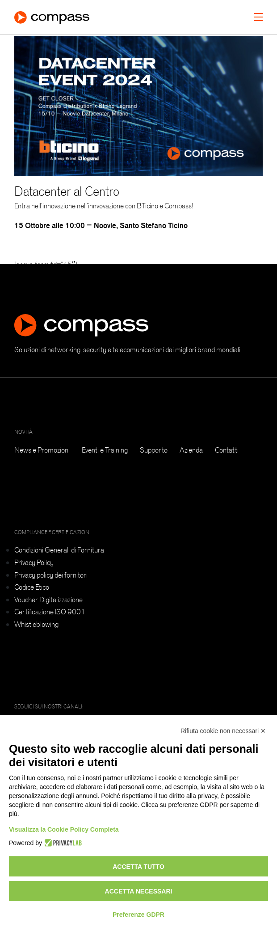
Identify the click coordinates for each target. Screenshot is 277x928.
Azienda (191, 450)
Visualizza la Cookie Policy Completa (64, 829)
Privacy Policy (34, 562)
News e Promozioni (42, 450)
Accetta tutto (138, 866)
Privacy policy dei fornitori (51, 575)
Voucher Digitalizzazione (48, 599)
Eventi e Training (105, 450)
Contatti (227, 450)
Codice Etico (31, 587)
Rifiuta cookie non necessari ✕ (223, 730)
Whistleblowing (36, 624)
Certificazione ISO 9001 (49, 612)
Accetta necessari (138, 891)
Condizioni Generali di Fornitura (59, 550)
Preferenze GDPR (138, 914)
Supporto (154, 450)
